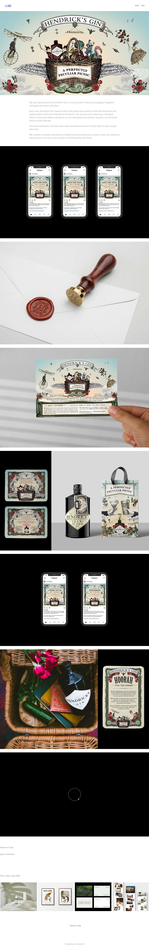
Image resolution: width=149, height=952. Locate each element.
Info (143, 5)
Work (137, 5)
